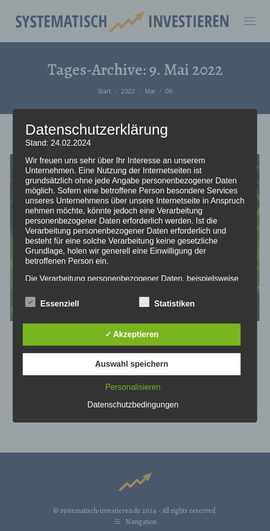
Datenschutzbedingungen (132, 404)
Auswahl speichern (131, 364)
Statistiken (167, 302)
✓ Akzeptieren (132, 334)
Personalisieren (133, 387)
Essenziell (52, 302)
